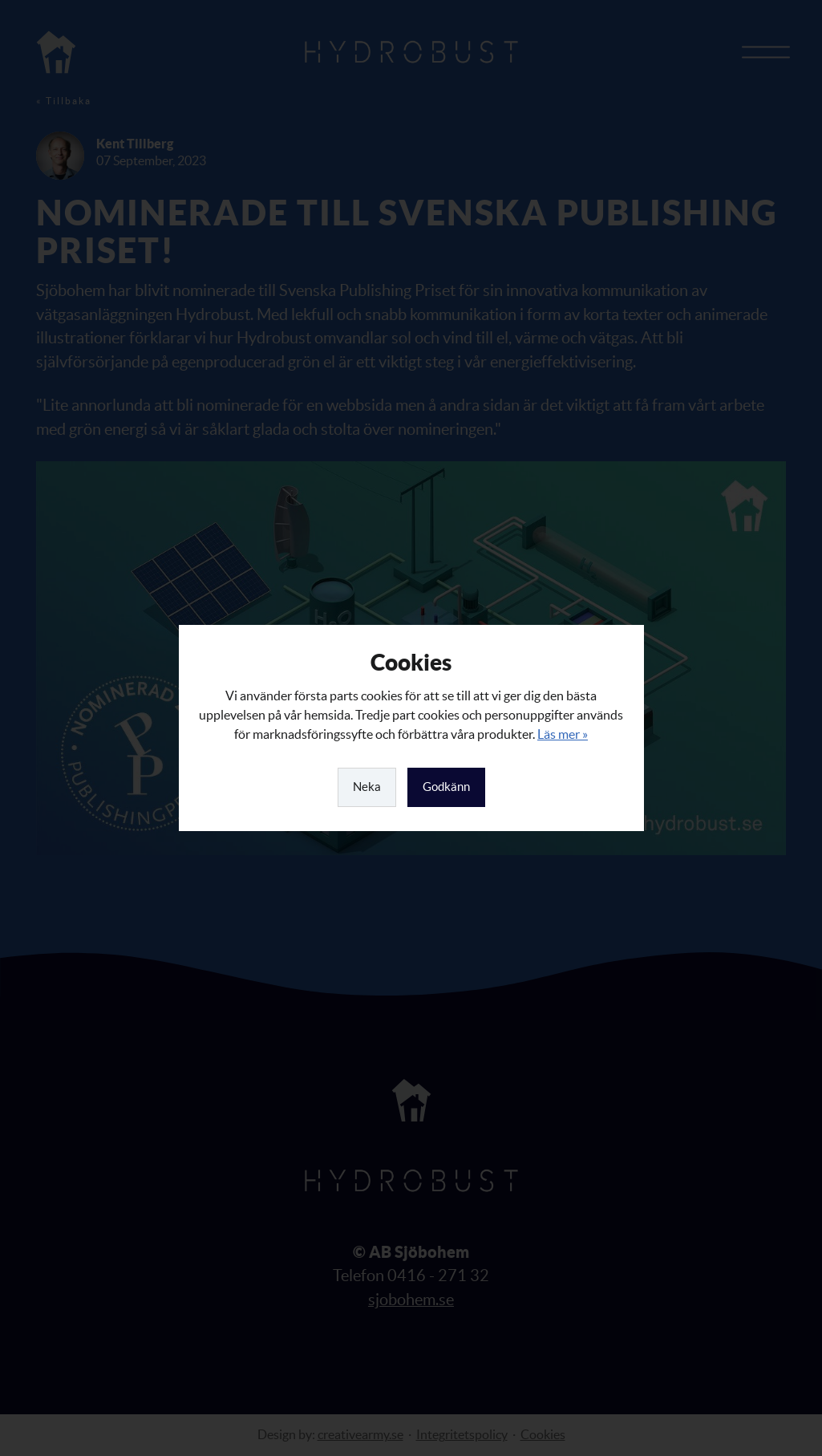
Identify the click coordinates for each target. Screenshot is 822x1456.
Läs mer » (562, 734)
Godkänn (446, 786)
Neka (367, 786)
